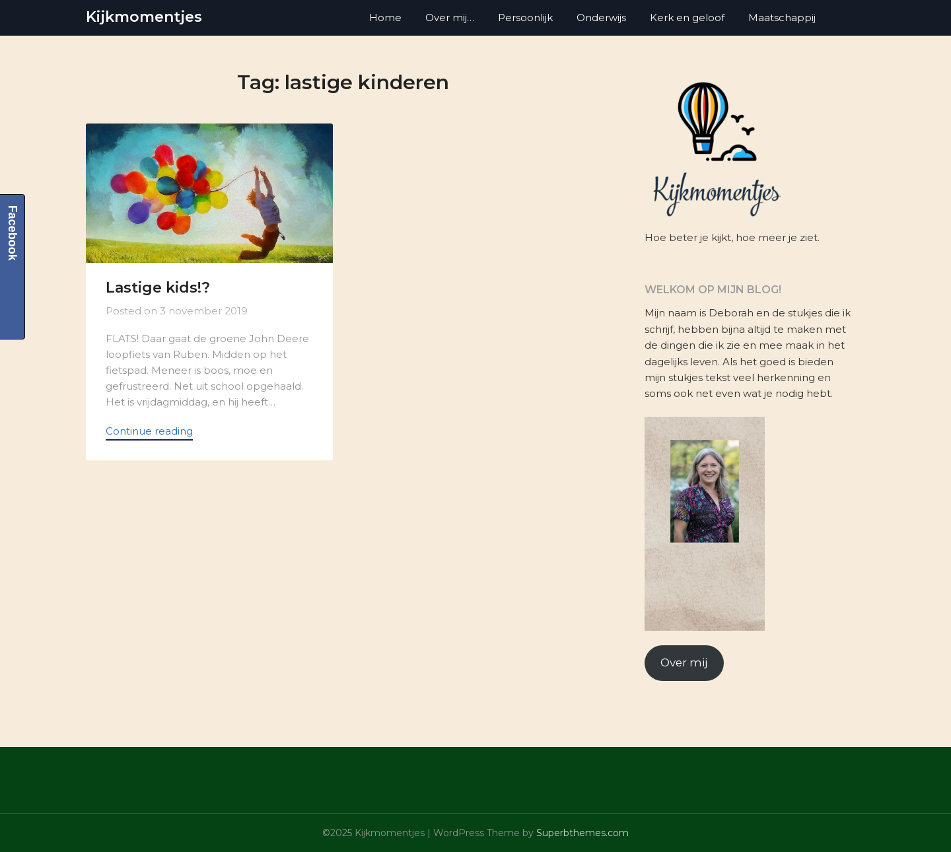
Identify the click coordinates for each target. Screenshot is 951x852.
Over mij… (449, 17)
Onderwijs (601, 17)
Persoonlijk (525, 17)
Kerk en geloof (687, 17)
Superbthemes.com (582, 833)
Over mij (683, 662)
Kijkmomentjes (144, 17)
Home (385, 17)
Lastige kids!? (158, 288)
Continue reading (149, 431)
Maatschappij (782, 17)
